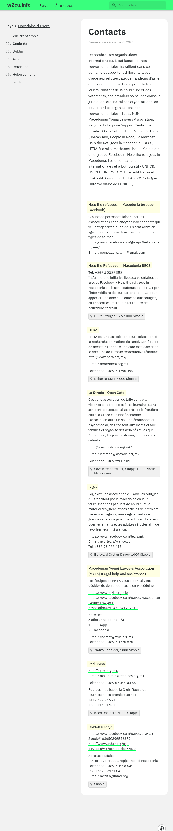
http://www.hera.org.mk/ (107, 357)
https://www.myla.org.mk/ (108, 593)
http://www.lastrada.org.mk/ (110, 447)
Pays (9, 26)
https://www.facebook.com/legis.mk (116, 536)
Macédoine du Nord (34, 26)
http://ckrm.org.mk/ (103, 671)
